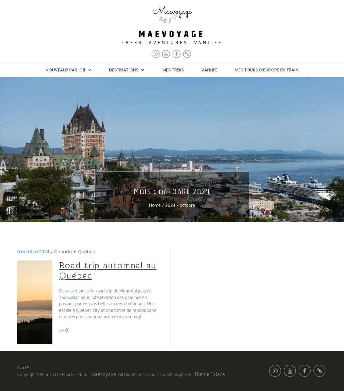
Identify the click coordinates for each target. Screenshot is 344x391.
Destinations (127, 70)
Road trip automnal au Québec (107, 271)
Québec (86, 252)
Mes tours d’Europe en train (266, 70)
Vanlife (209, 70)
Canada (63, 252)
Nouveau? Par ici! (69, 70)
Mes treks (173, 70)
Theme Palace (209, 374)
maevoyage (172, 34)
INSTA (23, 367)
